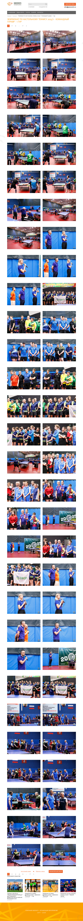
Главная (9, 16)
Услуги (28, 12)
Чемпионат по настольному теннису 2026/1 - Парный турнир (68, 895)
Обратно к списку (40, 871)
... (19, 26)
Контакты (40, 12)
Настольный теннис (26, 871)
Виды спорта (20, 12)
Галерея (33, 12)
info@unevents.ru (70, 7)
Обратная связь (70, 4)
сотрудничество (43, 7)
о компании (31, 7)
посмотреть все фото (55, 871)
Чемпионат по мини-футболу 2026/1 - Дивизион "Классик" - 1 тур (32, 895)
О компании (11, 12)
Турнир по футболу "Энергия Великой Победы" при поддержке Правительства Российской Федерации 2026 (14, 896)
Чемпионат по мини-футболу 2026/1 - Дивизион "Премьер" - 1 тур (50, 895)
